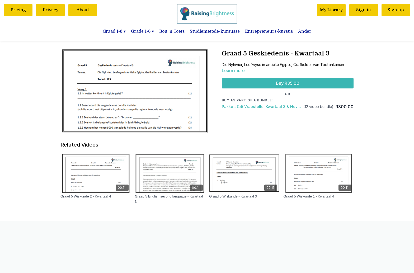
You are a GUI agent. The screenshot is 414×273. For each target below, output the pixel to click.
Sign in (363, 10)
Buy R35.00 (287, 83)
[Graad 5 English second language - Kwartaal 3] (170, 199)
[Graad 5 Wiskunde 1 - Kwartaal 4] (319, 196)
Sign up (396, 10)
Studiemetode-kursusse (215, 31)
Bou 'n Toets (172, 31)
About (83, 10)
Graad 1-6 (114, 31)
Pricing (18, 10)
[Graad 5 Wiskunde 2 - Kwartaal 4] (95, 196)
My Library (331, 10)
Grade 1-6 (142, 31)
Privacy (50, 10)
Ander (304, 31)
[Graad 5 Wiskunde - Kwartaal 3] (244, 196)
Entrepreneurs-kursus (269, 31)
